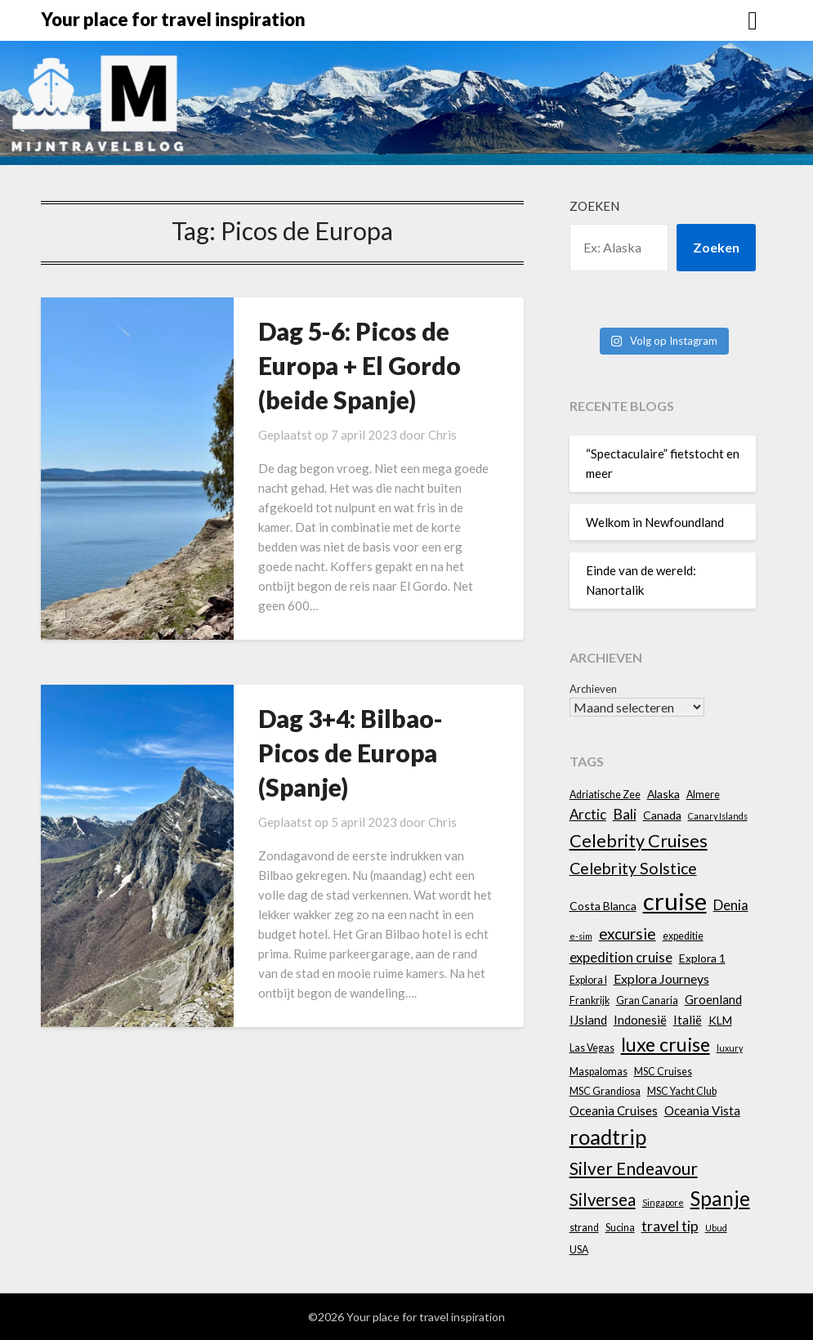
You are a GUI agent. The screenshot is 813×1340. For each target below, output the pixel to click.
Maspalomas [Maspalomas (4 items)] (599, 1071)
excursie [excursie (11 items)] (627, 933)
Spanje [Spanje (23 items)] (720, 1198)
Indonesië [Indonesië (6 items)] (640, 1019)
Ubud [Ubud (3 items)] (716, 1227)
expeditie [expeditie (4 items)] (683, 936)
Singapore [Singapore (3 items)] (663, 1202)
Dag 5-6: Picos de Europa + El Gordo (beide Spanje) (359, 365)
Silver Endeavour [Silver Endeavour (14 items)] (634, 1168)
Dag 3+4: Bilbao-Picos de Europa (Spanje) (350, 753)
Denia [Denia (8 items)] (730, 904)
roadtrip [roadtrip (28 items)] (608, 1136)
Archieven (593, 688)
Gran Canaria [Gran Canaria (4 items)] (647, 1000)
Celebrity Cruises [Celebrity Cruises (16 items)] (639, 840)
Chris (442, 434)
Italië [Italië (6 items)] (687, 1019)
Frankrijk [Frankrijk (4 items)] (590, 1000)
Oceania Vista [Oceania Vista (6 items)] (702, 1110)
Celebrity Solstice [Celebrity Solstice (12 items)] (633, 868)
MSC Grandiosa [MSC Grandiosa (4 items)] (605, 1091)
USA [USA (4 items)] (579, 1250)
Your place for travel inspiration (173, 19)
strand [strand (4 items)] (584, 1228)
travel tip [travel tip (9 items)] (670, 1226)
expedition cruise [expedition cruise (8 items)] (621, 957)
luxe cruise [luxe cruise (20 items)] (665, 1044)
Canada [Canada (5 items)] (662, 815)
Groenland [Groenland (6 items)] (713, 999)
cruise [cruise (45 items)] (675, 901)
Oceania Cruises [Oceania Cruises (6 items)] (614, 1110)
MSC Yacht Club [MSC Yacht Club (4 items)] (682, 1091)
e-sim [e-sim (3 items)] (581, 936)
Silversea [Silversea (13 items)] (603, 1199)
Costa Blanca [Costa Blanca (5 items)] (603, 906)
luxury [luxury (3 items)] (730, 1048)
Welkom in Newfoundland (655, 522)
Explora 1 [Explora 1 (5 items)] (702, 958)
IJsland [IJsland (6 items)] (588, 1019)
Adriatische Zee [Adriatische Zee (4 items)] (605, 794)
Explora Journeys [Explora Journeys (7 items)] (661, 978)
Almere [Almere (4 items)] (703, 794)
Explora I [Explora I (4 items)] (588, 980)
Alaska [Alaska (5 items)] (663, 794)
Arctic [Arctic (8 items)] (588, 814)
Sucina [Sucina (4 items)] (620, 1228)
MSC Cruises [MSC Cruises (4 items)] (663, 1071)
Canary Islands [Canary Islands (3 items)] (718, 816)
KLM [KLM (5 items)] (720, 1020)
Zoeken (594, 206)
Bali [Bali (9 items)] (625, 814)
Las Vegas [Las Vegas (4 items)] (592, 1048)
